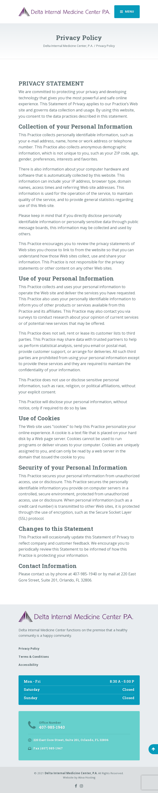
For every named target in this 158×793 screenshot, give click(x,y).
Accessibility (28, 665)
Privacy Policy (29, 649)
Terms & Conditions (34, 657)
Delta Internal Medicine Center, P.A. (71, 773)
